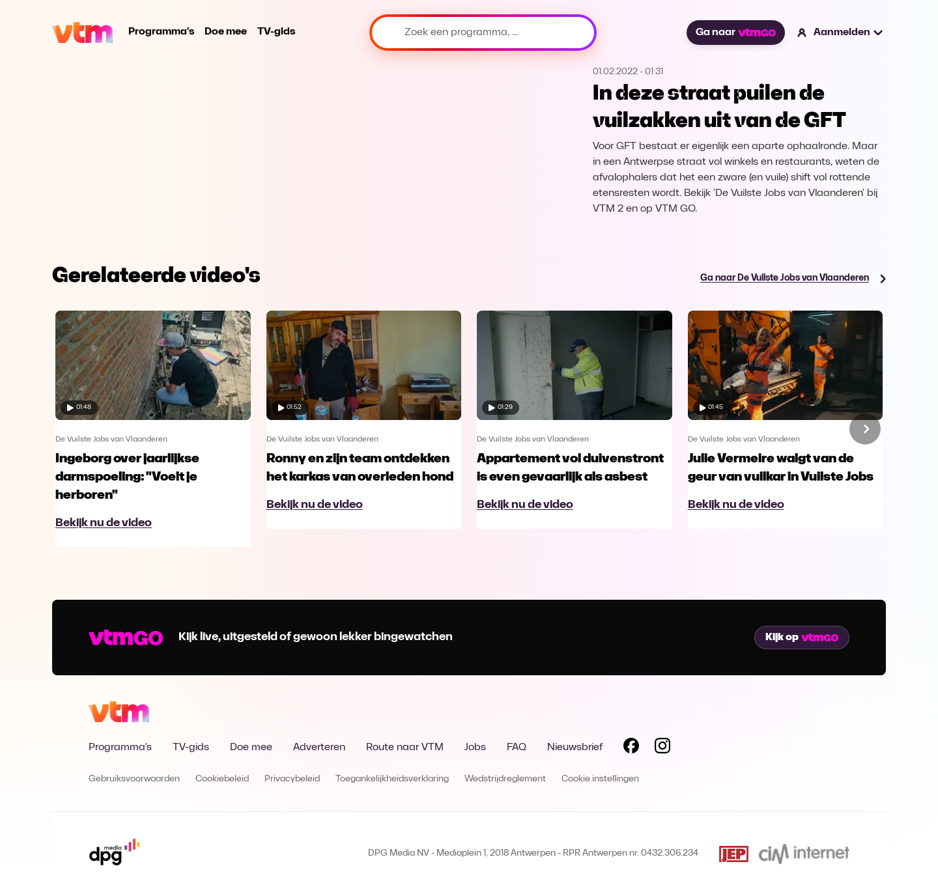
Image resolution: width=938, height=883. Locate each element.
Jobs (475, 747)
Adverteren (319, 747)
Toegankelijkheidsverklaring (392, 779)
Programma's (161, 32)
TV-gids (276, 32)
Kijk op (801, 637)
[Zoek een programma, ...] (483, 32)
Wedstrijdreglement (505, 779)
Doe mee (226, 32)
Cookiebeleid (222, 779)
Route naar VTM (405, 747)
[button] (840, 32)
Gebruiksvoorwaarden (134, 779)
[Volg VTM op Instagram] (662, 748)
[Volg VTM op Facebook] (631, 748)
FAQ (516, 747)
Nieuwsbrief (575, 747)
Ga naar (735, 32)
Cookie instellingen (600, 779)
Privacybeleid (292, 779)
